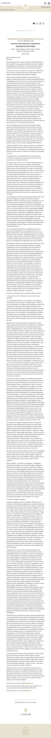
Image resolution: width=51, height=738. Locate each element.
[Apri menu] (48, 3)
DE (17, 30)
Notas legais (25, 729)
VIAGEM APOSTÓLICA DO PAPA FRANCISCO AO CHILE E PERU (25, 39)
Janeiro (12, 9)
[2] (17, 406)
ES (23, 30)
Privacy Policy (25, 733)
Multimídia (26, 54)
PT (34, 30)
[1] (11, 271)
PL (31, 30)
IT (28, 30)
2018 (8, 9)
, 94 (26, 683)
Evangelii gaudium (25, 690)
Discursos (4, 9)
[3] (41, 545)
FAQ (25, 727)
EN (20, 30)
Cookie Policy (25, 731)
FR (26, 30)
